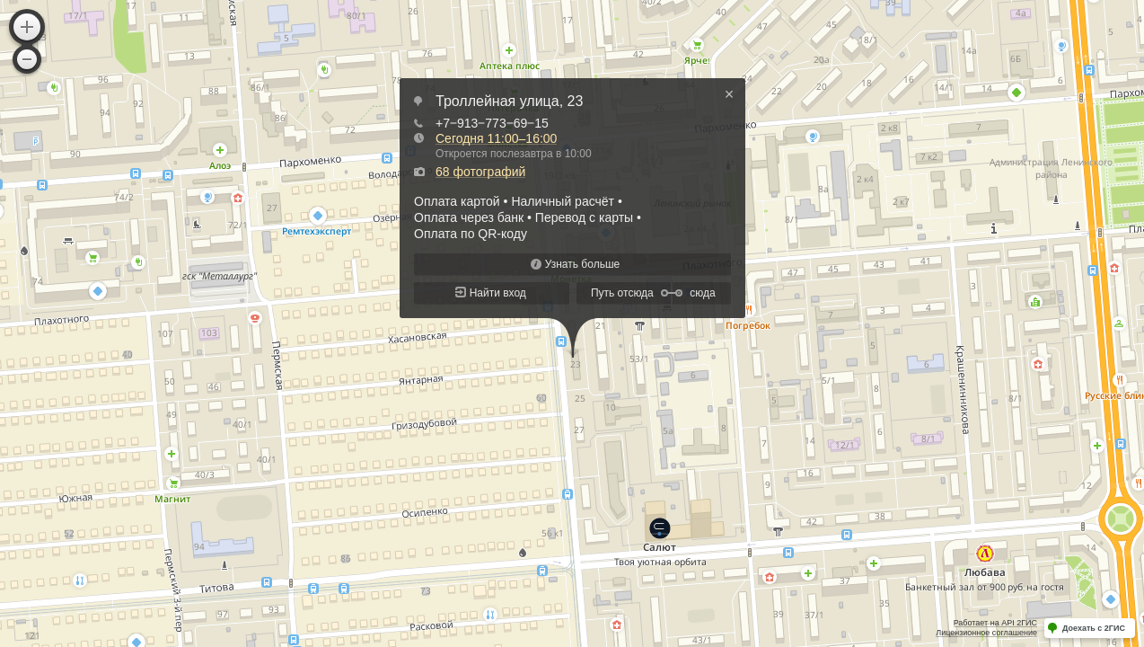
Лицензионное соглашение (986, 632)
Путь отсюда (622, 293)
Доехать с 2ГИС (1093, 628)
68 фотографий (480, 171)
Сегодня (496, 138)
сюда (702, 293)
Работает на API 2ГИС (995, 622)
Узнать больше (582, 264)
